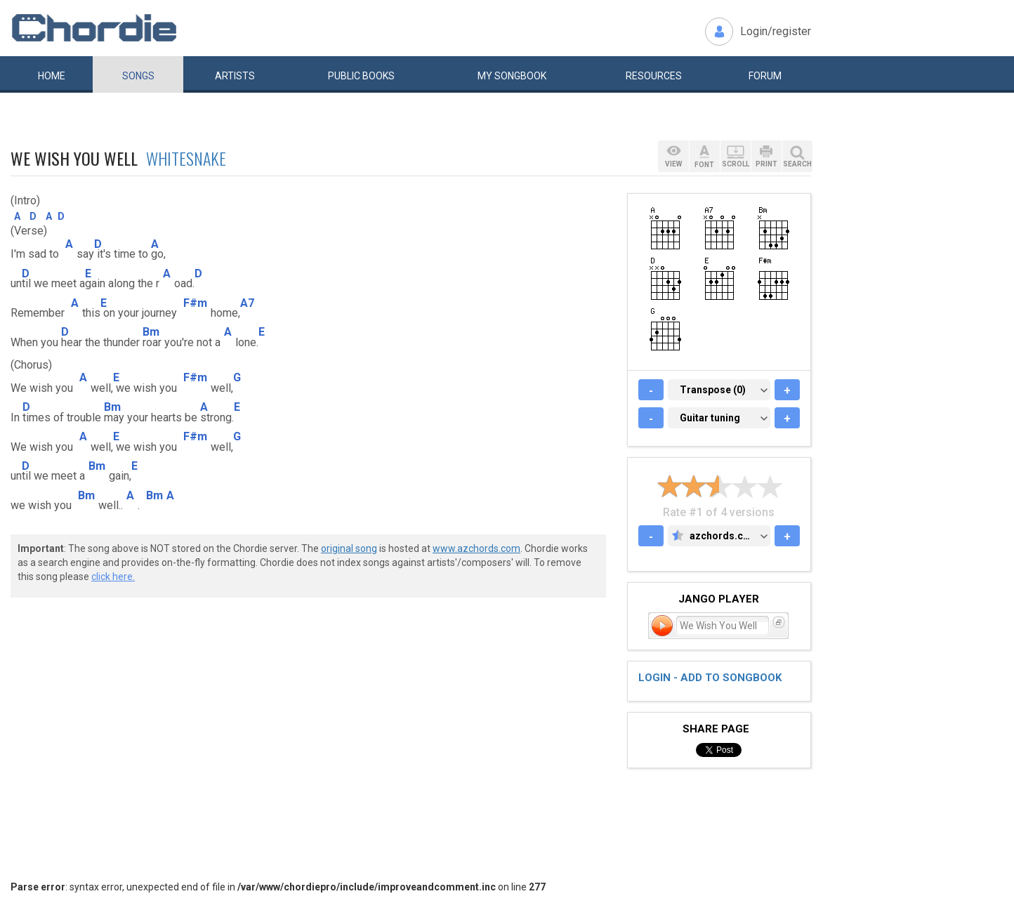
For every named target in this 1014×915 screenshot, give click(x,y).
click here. (113, 576)
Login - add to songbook (710, 677)
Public (361, 75)
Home (51, 75)
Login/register (775, 31)
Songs (138, 75)
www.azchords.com (476, 548)
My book (512, 75)
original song (349, 548)
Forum (765, 75)
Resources (654, 75)
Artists (235, 75)
